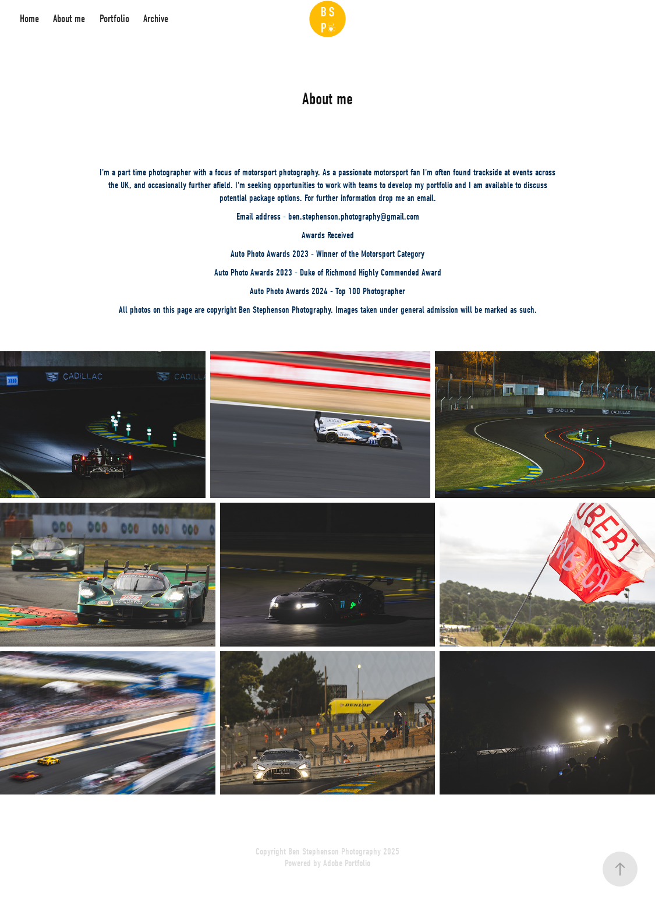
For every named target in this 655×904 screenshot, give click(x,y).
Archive (155, 19)
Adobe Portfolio (346, 863)
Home (29, 19)
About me (69, 19)
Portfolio (114, 19)
